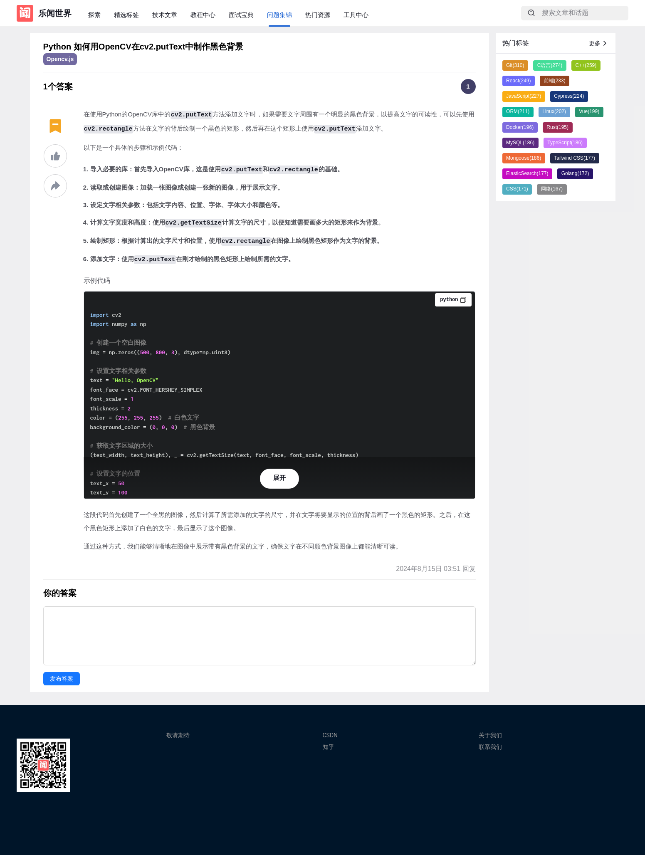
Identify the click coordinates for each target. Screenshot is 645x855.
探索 (94, 14)
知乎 (328, 747)
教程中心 (202, 14)
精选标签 (126, 14)
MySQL (520, 143)
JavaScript (523, 96)
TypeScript (565, 143)
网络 (552, 189)
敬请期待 (178, 735)
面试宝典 (241, 14)
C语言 (550, 65)
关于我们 (490, 735)
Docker (520, 127)
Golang (575, 173)
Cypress (569, 96)
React (518, 81)
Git (515, 65)
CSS (517, 189)
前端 (555, 81)
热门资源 (317, 14)
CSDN (330, 735)
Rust (557, 127)
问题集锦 (279, 14)
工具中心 (356, 14)
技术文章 (164, 14)
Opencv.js (60, 59)
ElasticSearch (527, 173)
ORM (517, 111)
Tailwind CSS (574, 158)
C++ (586, 65)
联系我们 (490, 747)
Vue (589, 111)
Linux (554, 111)
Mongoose (523, 158)
